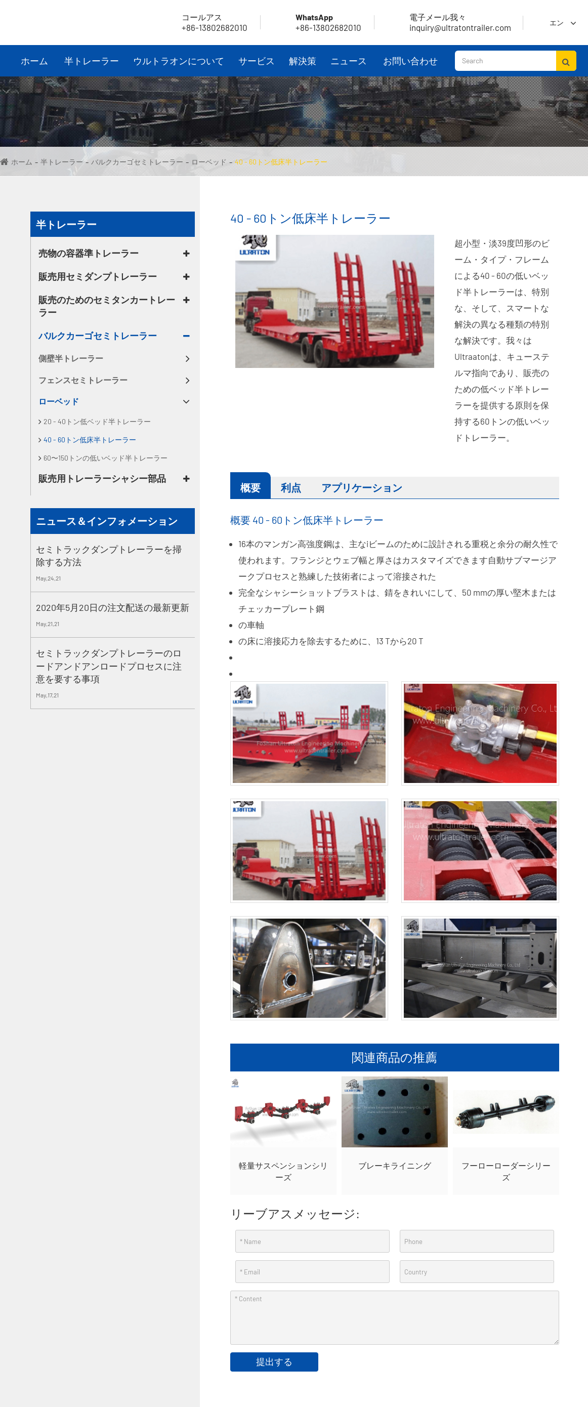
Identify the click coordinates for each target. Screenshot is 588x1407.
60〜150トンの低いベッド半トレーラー (105, 457)
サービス (256, 65)
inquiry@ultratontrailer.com (448, 22)
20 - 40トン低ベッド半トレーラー (97, 421)
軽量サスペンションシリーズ (283, 1171)
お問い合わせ (410, 65)
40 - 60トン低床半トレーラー (281, 161)
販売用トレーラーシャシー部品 (102, 478)
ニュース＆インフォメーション (107, 521)
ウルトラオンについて (178, 65)
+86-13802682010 (316, 22)
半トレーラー (91, 65)
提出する (274, 1361)
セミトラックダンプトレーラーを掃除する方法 (109, 556)
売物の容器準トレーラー (88, 253)
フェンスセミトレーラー (83, 380)
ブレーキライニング (394, 1165)
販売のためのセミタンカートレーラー (106, 306)
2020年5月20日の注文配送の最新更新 (112, 607)
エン (557, 22)
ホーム (34, 65)
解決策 (302, 65)
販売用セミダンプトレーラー (97, 276)
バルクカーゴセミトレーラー (137, 161)
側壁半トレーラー (70, 358)
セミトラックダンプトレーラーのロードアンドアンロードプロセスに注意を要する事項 (109, 665)
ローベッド (209, 161)
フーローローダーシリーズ (506, 1171)
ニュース (348, 65)
